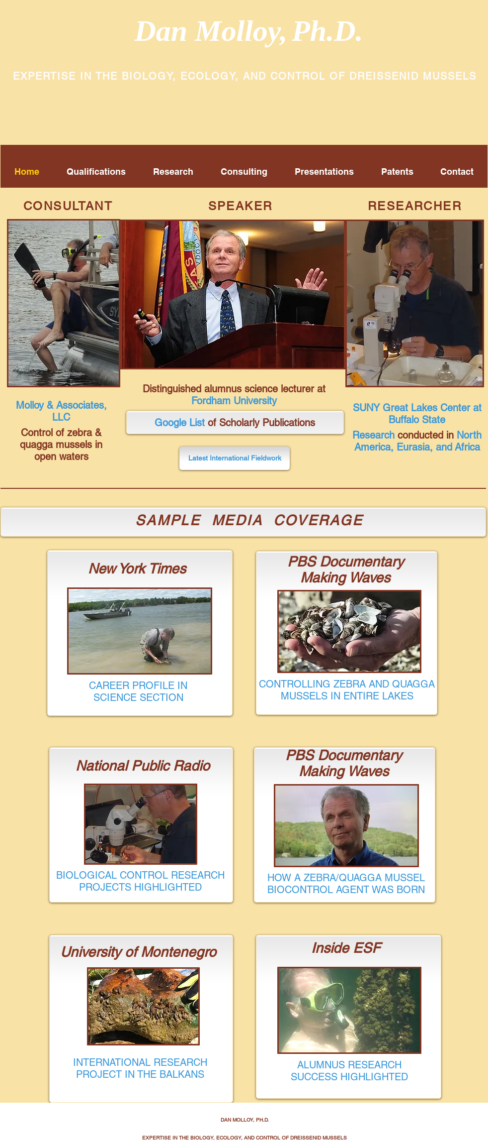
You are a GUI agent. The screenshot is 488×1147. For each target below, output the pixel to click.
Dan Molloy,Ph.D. (248, 30)
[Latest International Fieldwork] (234, 458)
